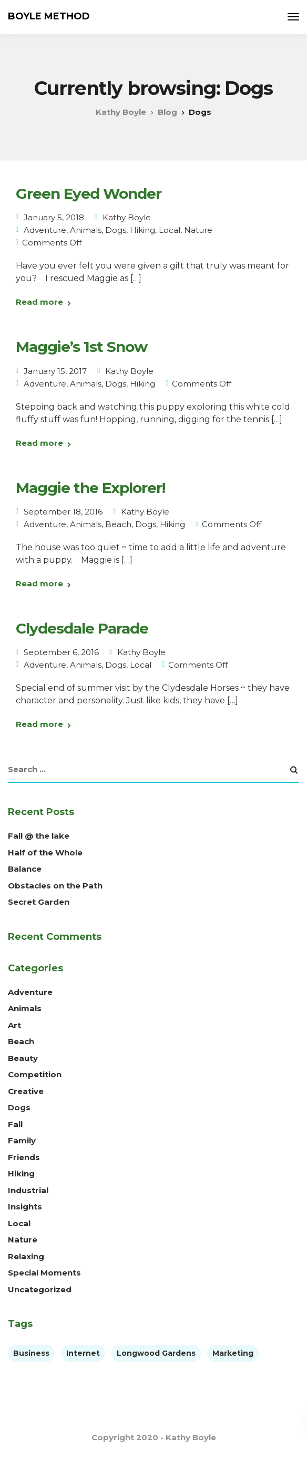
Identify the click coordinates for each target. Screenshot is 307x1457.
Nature (198, 230)
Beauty (23, 1058)
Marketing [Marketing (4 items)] (232, 1353)
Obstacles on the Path (55, 886)
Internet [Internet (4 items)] (83, 1353)
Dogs (115, 230)
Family (22, 1140)
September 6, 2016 (61, 652)
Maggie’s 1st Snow (81, 347)
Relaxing (26, 1256)
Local (169, 230)
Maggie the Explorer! (90, 488)
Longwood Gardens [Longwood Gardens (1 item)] (156, 1353)
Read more (39, 302)
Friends (24, 1157)
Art (14, 1025)
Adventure (45, 230)
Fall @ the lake (38, 836)
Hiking (142, 230)
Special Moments (44, 1273)
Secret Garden (38, 902)
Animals (85, 230)
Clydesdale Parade (82, 628)
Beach (118, 524)
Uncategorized (39, 1289)
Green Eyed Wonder (88, 193)
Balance (25, 869)
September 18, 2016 (63, 512)
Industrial (28, 1190)
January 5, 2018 (54, 217)
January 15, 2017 (55, 371)
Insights (25, 1207)
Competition (35, 1074)
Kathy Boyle (127, 217)
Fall (15, 1124)
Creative (26, 1091)
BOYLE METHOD (49, 16)
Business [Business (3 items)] (31, 1353)
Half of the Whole (45, 853)
